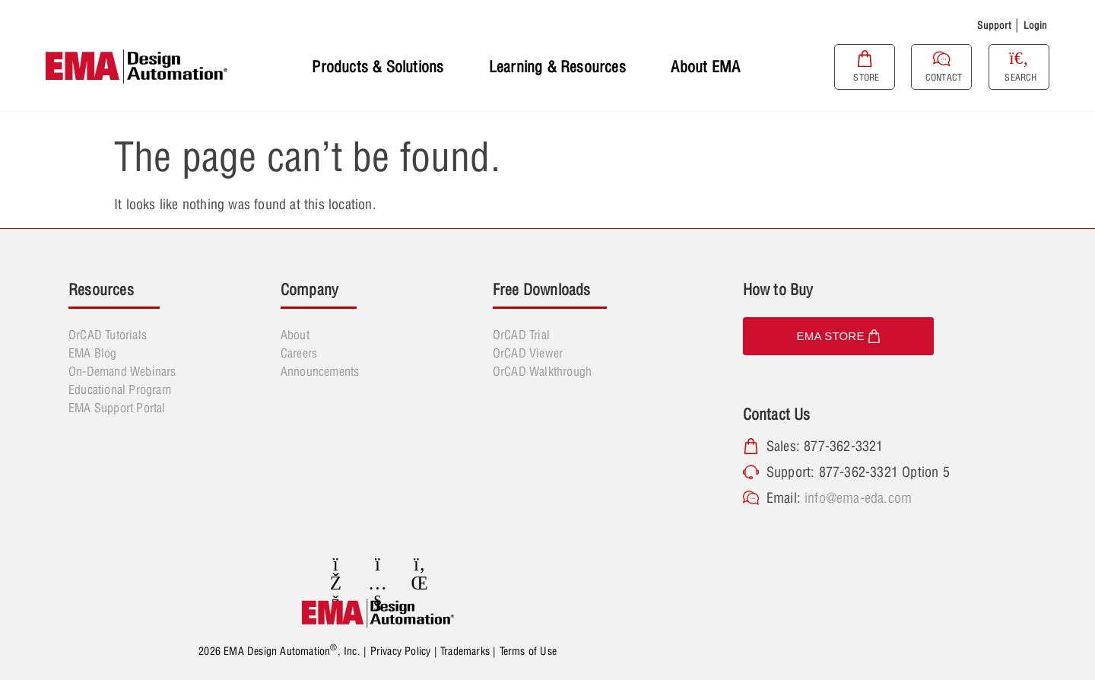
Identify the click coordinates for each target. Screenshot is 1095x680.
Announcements (320, 371)
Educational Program (119, 389)
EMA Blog (92, 353)
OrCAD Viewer (528, 353)
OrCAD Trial (521, 334)
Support (994, 25)
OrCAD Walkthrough (542, 371)
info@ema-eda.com (858, 498)
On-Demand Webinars (122, 371)
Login (1036, 25)
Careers (299, 353)
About (295, 334)
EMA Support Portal (117, 407)
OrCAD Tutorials (107, 334)
